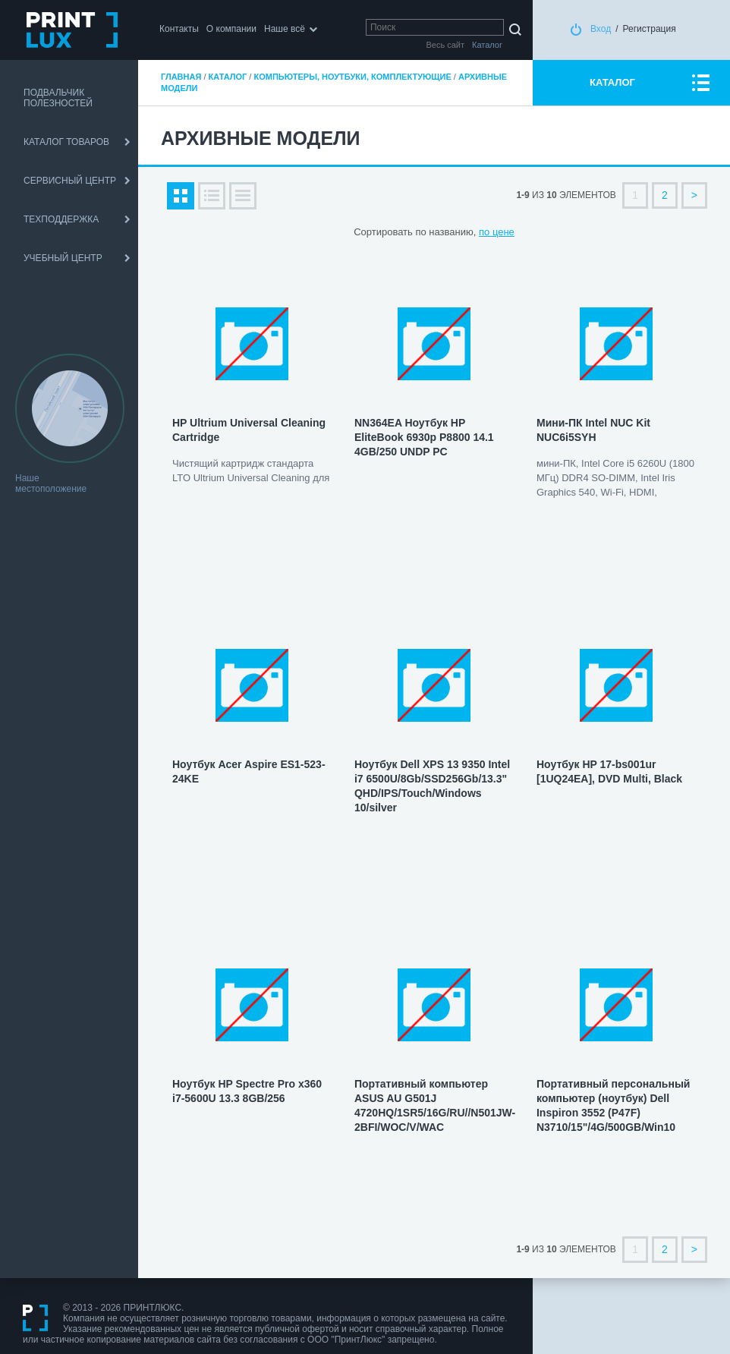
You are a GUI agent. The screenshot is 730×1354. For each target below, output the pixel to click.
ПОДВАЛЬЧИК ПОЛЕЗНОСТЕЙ (58, 98)
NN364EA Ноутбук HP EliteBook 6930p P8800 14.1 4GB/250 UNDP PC (424, 437)
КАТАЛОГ (612, 82)
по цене (496, 232)
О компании (231, 29)
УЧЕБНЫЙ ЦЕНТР (63, 258)
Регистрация (649, 29)
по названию (444, 232)
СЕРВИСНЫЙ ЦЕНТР (70, 180)
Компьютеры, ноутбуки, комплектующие (352, 76)
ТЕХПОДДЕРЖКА (61, 219)
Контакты (179, 29)
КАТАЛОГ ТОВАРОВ (66, 142)
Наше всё (284, 29)
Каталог (228, 76)
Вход (600, 29)
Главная (181, 76)
